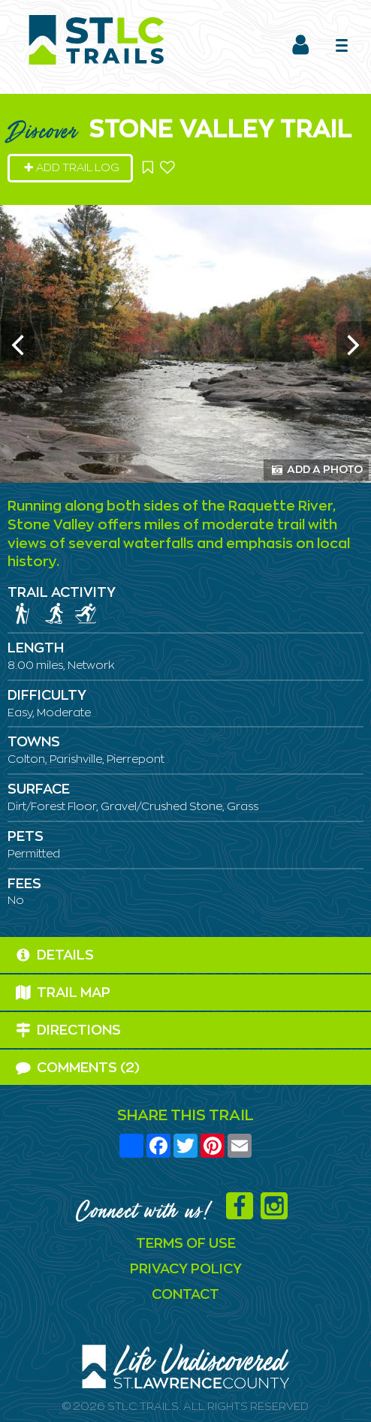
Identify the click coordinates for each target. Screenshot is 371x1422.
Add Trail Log (71, 167)
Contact (185, 1295)
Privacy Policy (186, 1269)
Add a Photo (317, 469)
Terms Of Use (186, 1244)
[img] (22, 613)
